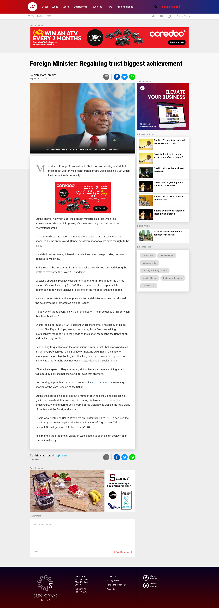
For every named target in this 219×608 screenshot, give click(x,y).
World (55, 6)
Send (123, 552)
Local (45, 6)
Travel (109, 6)
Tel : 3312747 (81, 589)
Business (97, 6)
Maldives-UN (148, 286)
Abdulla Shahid (149, 278)
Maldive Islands (125, 6)
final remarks (99, 382)
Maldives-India (149, 263)
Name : (36, 552)
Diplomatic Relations (172, 278)
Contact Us (111, 576)
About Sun (111, 589)
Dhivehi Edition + (184, 16)
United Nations (166, 255)
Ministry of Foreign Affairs (155, 270)
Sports (65, 6)
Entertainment (81, 6)
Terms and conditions (116, 585)
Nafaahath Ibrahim (45, 75)
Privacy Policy (113, 581)
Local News (148, 255)
